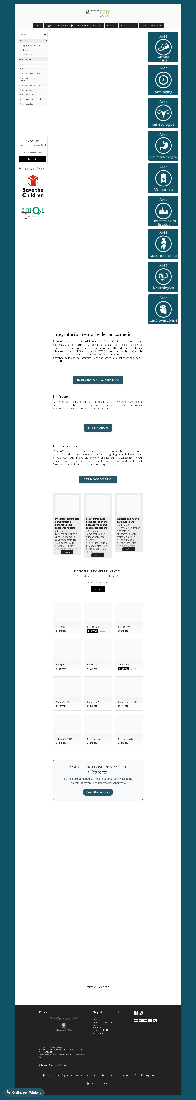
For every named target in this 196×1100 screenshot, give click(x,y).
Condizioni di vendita (102, 1022)
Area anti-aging (26, 64)
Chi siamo (83, 25)
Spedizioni (97, 1027)
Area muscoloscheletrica (31, 99)
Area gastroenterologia (30, 85)
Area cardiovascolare (30, 73)
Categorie (97, 1024)
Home (38, 25)
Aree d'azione (25, 59)
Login (49, 25)
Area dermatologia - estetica (29, 79)
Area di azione (128, 25)
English (95, 1083)
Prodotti (111, 25)
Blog (143, 25)
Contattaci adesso (98, 792)
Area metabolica (27, 94)
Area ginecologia (27, 90)
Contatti (97, 25)
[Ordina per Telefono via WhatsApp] (24, 1092)
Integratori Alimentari (30, 45)
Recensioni (156, 25)
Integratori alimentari (98, 379)
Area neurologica (28, 103)
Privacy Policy (99, 1033)
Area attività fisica (28, 68)
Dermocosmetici (98, 479)
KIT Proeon (98, 427)
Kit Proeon (25, 50)
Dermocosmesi (27, 54)
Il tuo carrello (65, 25)
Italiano (105, 1083)
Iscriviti (98, 589)
